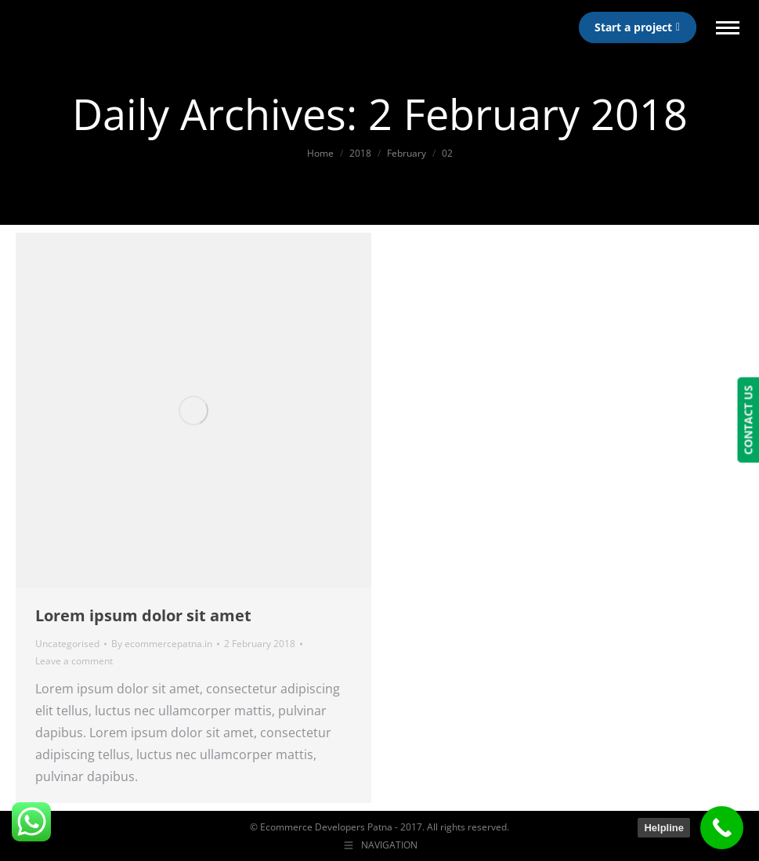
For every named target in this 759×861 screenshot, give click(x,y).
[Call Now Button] (721, 827)
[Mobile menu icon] (727, 27)
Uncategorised (67, 643)
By (161, 643)
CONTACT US (747, 420)
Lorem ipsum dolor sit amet (143, 615)
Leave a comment (74, 660)
